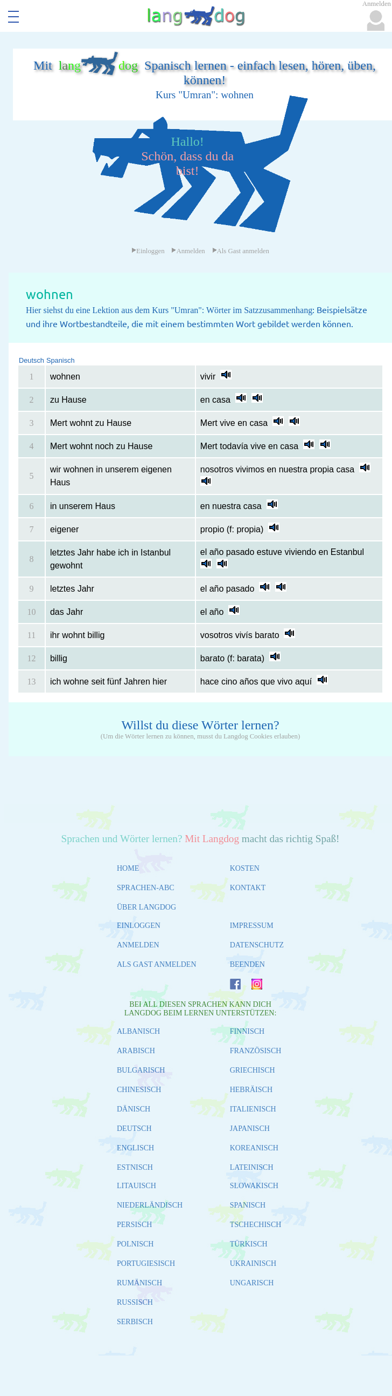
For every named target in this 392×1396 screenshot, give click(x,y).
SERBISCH (135, 1322)
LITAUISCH (136, 1186)
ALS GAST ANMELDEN (157, 964)
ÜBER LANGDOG (146, 907)
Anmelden (188, 251)
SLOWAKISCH (254, 1186)
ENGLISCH (135, 1148)
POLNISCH (135, 1244)
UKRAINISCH (253, 1263)
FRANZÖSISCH (256, 1051)
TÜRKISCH (249, 1244)
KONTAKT (248, 888)
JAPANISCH (250, 1128)
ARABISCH (136, 1051)
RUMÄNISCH (139, 1283)
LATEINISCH (252, 1167)
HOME (128, 868)
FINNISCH (247, 1031)
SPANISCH (247, 1205)
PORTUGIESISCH (146, 1263)
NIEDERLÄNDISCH (150, 1205)
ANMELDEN (138, 945)
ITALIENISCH (253, 1109)
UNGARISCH (252, 1283)
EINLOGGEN (138, 925)
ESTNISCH (135, 1167)
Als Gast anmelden (240, 251)
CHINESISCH (139, 1090)
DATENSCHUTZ (257, 945)
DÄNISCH (133, 1109)
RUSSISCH (135, 1302)
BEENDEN (247, 964)
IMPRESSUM (252, 925)
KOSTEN (245, 868)
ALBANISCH (138, 1031)
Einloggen (148, 251)
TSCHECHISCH (256, 1225)
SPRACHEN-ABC (145, 888)
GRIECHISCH (252, 1070)
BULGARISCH (141, 1070)
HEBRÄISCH (251, 1090)
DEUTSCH (134, 1128)
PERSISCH (134, 1225)
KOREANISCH (254, 1148)
